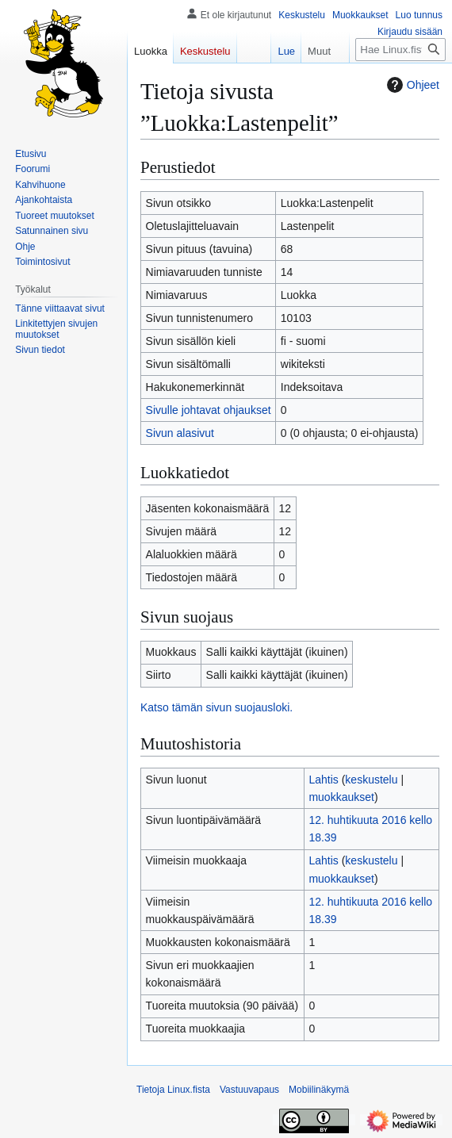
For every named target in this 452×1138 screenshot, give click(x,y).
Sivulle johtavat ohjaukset (208, 410)
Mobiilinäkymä (319, 1089)
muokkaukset (340, 797)
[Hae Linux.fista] (400, 49)
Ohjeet (411, 85)
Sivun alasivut (180, 433)
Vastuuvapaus (249, 1089)
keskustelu (371, 779)
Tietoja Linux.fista (173, 1089)
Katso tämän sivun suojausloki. (216, 707)
